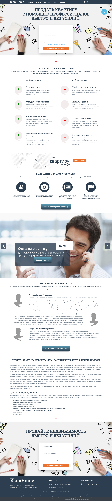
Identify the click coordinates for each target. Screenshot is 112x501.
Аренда (38, 2)
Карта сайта (33, 487)
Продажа (30, 2)
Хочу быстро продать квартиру (56, 207)
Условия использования (18, 487)
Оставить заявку (42, 260)
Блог (55, 2)
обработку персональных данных (56, 44)
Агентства (47, 2)
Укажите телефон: (50, 36)
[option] (56, 245)
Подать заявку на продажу (56, 48)
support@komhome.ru (56, 487)
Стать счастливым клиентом (56, 348)
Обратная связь (29, 485)
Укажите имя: (48, 29)
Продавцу (63, 2)
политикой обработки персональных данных (77, 498)
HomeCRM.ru (67, 484)
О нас (11, 485)
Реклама (18, 485)
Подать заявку (80, 160)
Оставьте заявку (42, 252)
